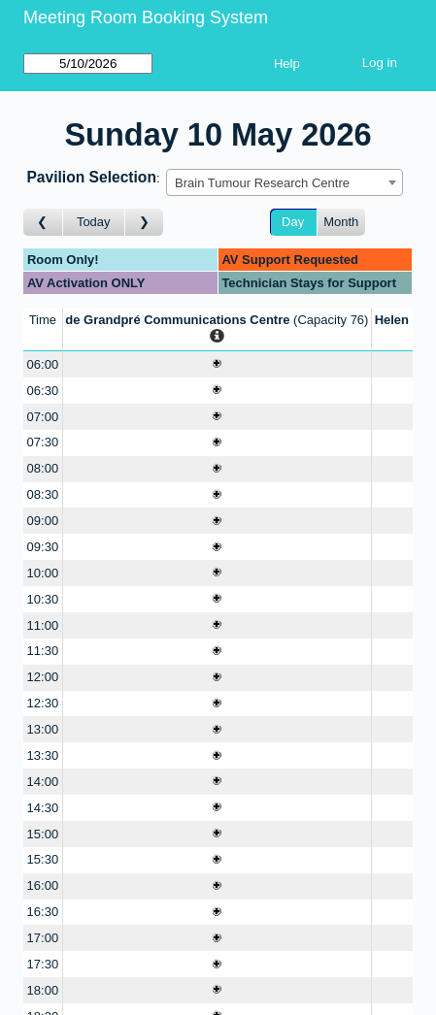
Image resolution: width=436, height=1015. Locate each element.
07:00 (43, 416)
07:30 (43, 442)
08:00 (43, 468)
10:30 (43, 599)
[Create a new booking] (217, 364)
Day (293, 221)
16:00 (43, 885)
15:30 (43, 859)
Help (287, 63)
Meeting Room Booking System (145, 17)
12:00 (43, 677)
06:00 (43, 364)
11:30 (43, 650)
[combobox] (284, 182)
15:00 (43, 834)
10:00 (43, 573)
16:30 (43, 911)
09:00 (43, 520)
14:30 (43, 808)
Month (340, 221)
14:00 (43, 781)
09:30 (43, 547)
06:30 (43, 390)
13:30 (43, 755)
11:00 (43, 625)
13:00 (43, 729)
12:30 (43, 703)
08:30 (43, 494)
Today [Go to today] (94, 221)
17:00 (43, 938)
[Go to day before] (43, 223)
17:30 (43, 964)
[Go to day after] (144, 223)
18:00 (43, 990)
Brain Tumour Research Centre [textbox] (262, 183)
